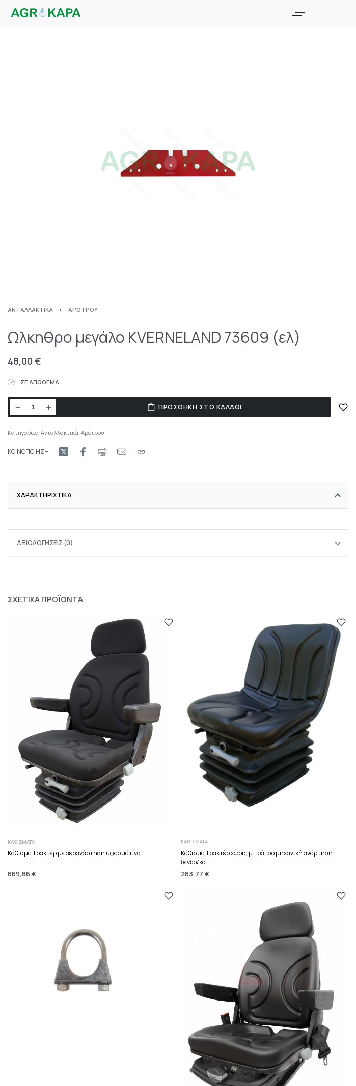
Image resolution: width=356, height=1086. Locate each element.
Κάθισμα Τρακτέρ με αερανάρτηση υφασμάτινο (74, 853)
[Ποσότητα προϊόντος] (33, 407)
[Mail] (121, 451)
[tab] (178, 495)
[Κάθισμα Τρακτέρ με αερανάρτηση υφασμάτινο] (92, 723)
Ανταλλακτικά (30, 309)
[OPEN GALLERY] (178, 163)
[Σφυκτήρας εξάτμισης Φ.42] (92, 965)
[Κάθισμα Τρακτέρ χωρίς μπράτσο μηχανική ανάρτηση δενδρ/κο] (265, 717)
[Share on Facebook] (83, 451)
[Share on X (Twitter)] (63, 451)
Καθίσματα (21, 842)
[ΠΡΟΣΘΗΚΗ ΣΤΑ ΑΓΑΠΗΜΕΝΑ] (343, 407)
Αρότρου (83, 309)
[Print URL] (102, 451)
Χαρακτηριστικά (44, 495)
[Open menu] (298, 13)
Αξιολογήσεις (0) (45, 542)
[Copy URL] (141, 451)
